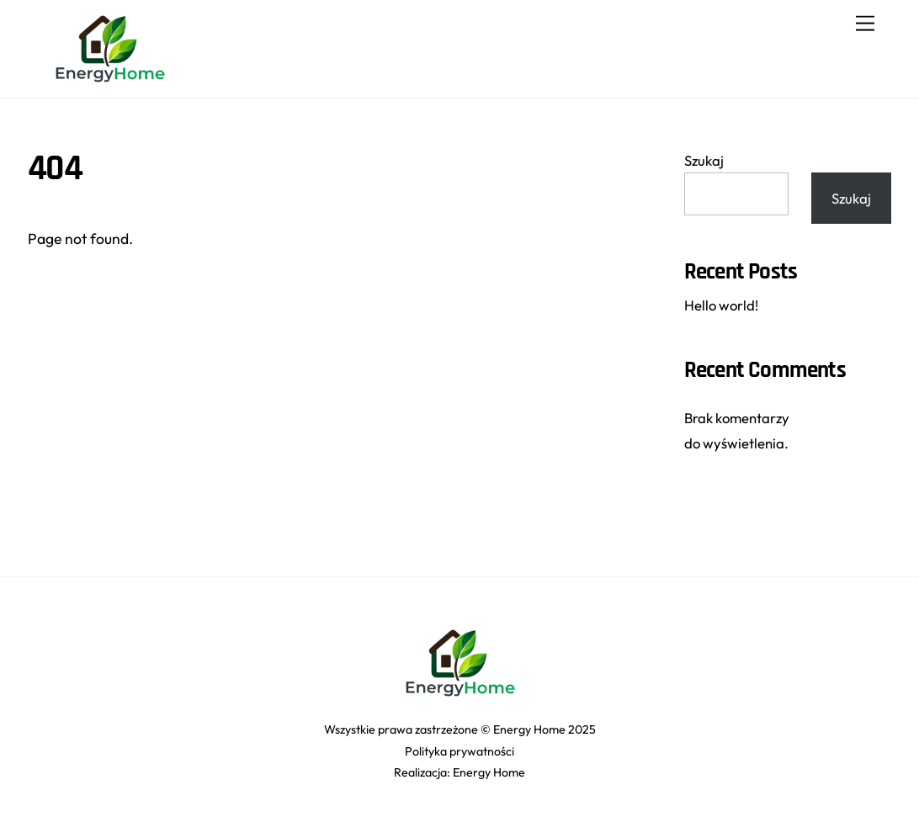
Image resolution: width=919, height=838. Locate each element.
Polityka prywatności (459, 751)
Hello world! (721, 305)
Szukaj (704, 160)
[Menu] (865, 23)
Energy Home (489, 772)
